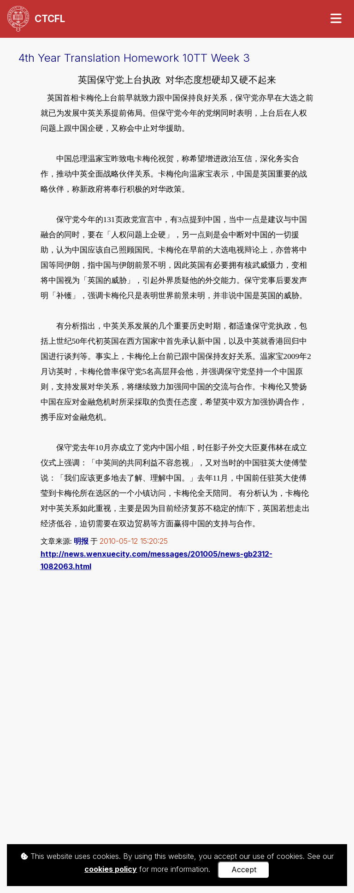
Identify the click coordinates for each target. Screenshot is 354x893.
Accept (243, 869)
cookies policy (110, 869)
